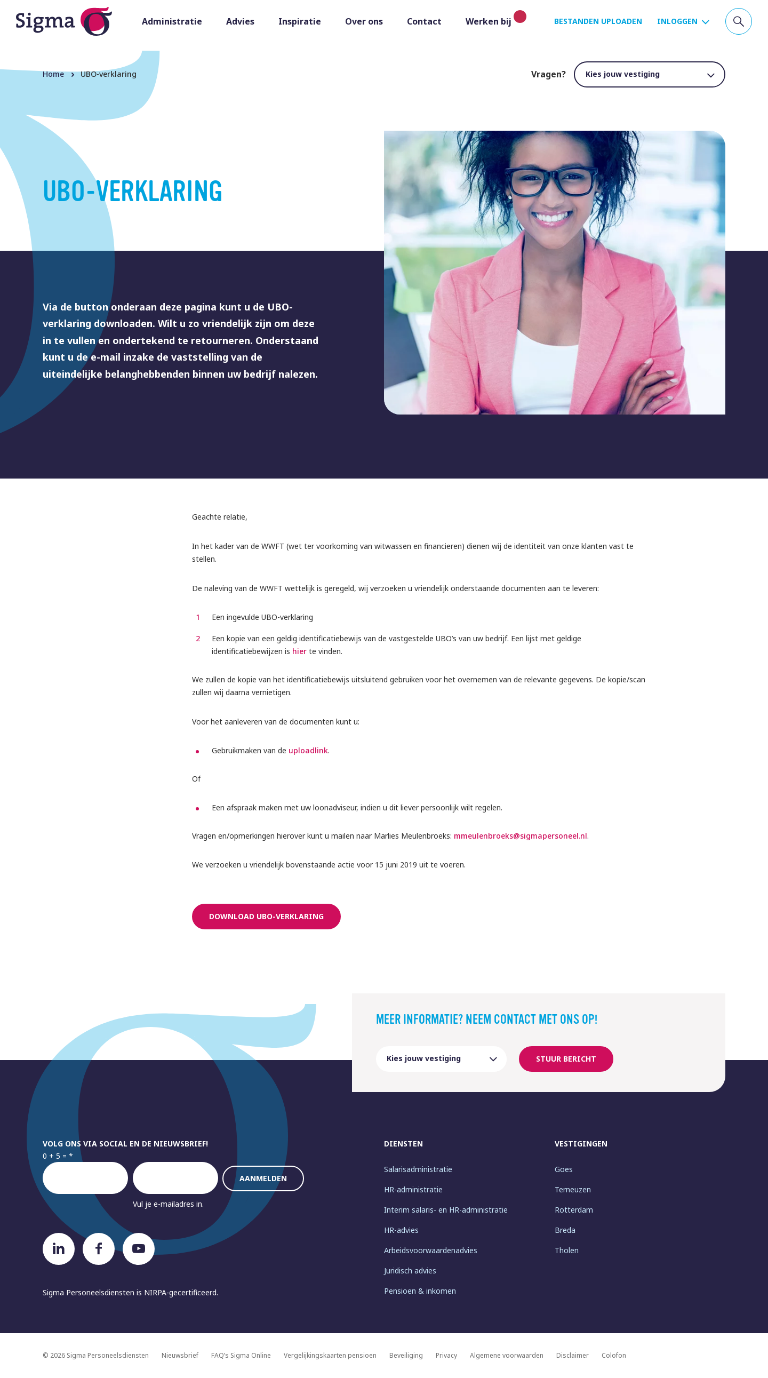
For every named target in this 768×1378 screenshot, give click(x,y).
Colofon (614, 1355)
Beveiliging (406, 1355)
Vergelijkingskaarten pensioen (330, 1355)
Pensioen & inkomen (420, 1291)
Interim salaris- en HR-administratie (446, 1210)
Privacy (446, 1355)
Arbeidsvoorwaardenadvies (430, 1250)
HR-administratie (413, 1189)
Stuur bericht (566, 1059)
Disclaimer (572, 1355)
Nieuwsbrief (180, 1355)
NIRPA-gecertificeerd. (181, 1292)
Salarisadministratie (418, 1169)
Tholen (567, 1250)
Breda (565, 1230)
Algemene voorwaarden (506, 1355)
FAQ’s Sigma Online (241, 1355)
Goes (564, 1169)
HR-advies (401, 1230)
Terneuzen (573, 1189)
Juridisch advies (410, 1270)
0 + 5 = (55, 1156)
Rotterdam (574, 1210)
